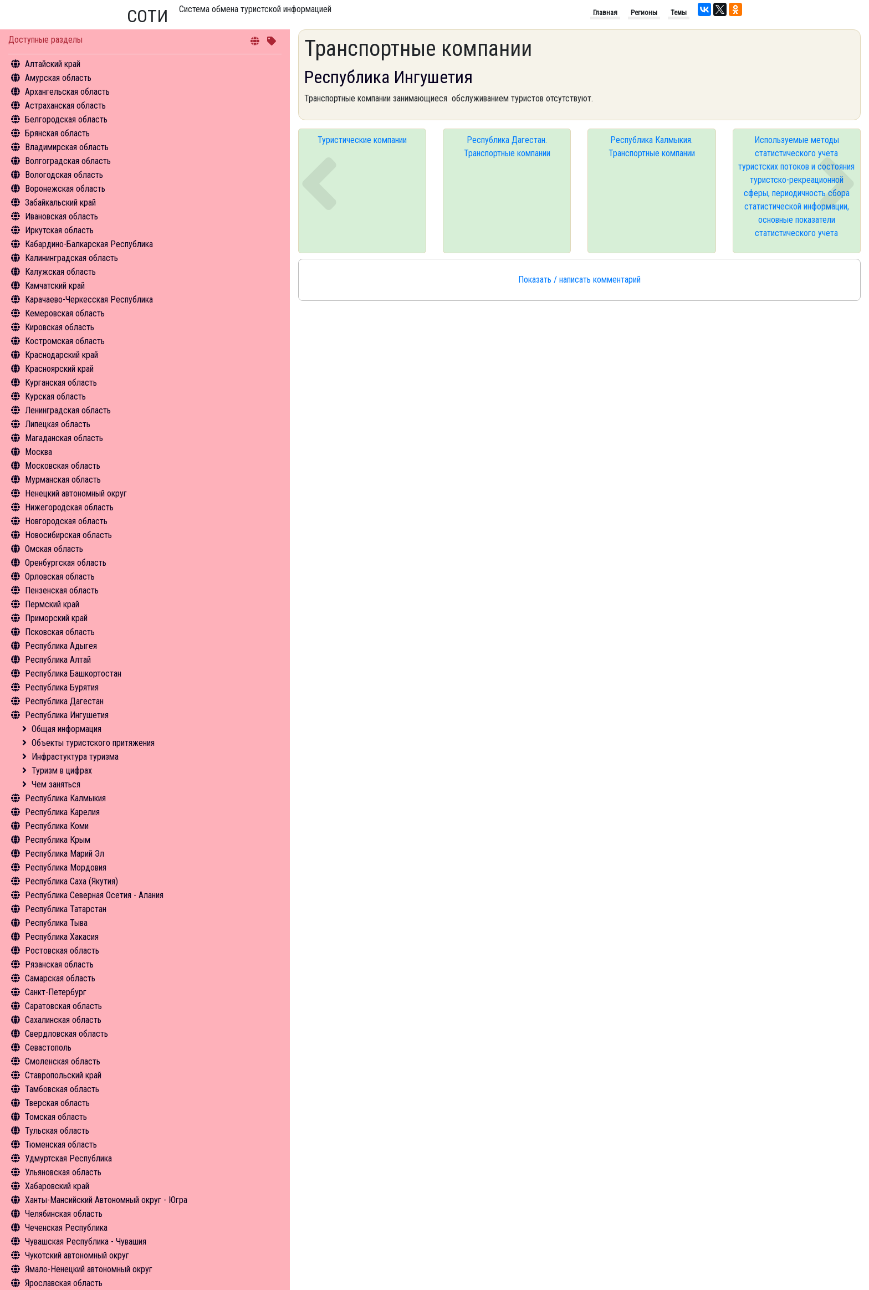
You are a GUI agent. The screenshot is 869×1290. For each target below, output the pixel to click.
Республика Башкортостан (73, 673)
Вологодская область (64, 175)
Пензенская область (62, 590)
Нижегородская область (69, 507)
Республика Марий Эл (64, 853)
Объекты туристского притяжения (93, 743)
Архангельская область (67, 91)
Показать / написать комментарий (579, 279)
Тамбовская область (62, 1089)
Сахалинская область (63, 1020)
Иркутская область (59, 230)
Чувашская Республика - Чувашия (85, 1241)
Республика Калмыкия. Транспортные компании (652, 146)
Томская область (56, 1117)
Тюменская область (61, 1144)
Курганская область (61, 382)
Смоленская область (62, 1061)
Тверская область (57, 1103)
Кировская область (59, 327)
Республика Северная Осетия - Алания (94, 895)
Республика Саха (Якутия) (71, 881)
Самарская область (60, 978)
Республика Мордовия (65, 867)
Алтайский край (52, 64)
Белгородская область (66, 119)
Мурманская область (63, 479)
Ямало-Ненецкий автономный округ (88, 1269)
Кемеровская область (65, 313)
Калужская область (60, 272)
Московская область (62, 465)
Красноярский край (59, 369)
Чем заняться (56, 784)
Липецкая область (57, 424)
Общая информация (66, 729)
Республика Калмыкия (65, 798)
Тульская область (57, 1130)
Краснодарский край (61, 355)
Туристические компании (362, 140)
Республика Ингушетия (67, 715)
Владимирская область (67, 147)
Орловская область (60, 576)
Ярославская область (64, 1283)
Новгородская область (66, 521)
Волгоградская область (68, 161)
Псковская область (60, 632)
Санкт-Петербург (55, 992)
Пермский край (52, 604)
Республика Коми (57, 826)
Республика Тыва (56, 923)
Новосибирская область (68, 535)
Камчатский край (55, 285)
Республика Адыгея (61, 646)
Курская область (55, 396)
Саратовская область (63, 1006)
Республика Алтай (58, 659)
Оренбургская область (65, 562)
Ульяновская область (63, 1172)
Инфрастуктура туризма (75, 756)
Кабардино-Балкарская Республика (89, 244)
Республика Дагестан (64, 701)
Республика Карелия (62, 812)
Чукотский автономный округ (77, 1255)
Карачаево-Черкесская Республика (89, 299)
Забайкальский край (60, 202)
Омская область (54, 549)
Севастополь (48, 1047)
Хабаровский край (57, 1186)
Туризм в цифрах (62, 770)
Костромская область (65, 341)
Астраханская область (65, 105)
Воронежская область (65, 188)
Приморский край (56, 618)
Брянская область (57, 133)
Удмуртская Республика (68, 1158)
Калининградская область (71, 258)
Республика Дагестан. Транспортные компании (507, 146)
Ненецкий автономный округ (76, 493)
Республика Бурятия (62, 687)
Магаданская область (64, 438)
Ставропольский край (63, 1075)
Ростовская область (62, 950)
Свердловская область (66, 1033)
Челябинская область (64, 1214)
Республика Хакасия (62, 936)
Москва (38, 452)
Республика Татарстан (65, 909)
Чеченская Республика (66, 1227)
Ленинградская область (68, 410)
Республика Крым (57, 840)
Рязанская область (59, 964)
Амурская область (58, 78)
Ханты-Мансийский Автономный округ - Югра (106, 1200)
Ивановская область (61, 216)
